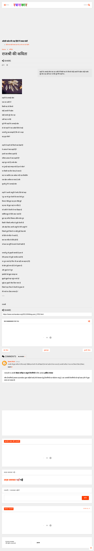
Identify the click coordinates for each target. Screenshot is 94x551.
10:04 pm (17, 361)
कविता (11, 49)
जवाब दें (10, 367)
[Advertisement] (47, 23)
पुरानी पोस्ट (87, 350)
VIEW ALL (86, 508)
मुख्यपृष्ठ (46, 350)
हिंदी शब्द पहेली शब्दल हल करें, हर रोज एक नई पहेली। (17, 44)
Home (4, 49)
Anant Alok (11, 361)
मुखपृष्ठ (38, 542)
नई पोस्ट (5, 350)
